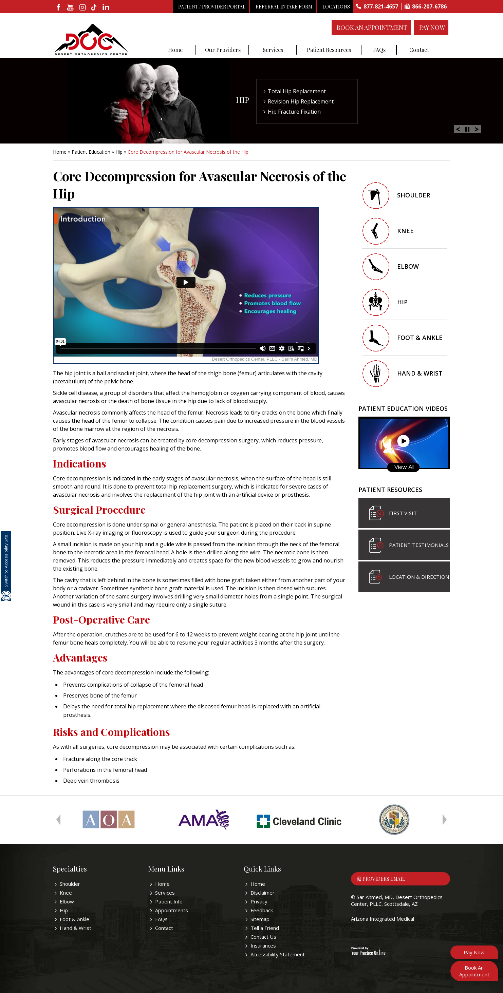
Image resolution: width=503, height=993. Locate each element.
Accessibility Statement (277, 954)
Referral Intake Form (284, 6)
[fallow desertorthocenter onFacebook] (59, 7)
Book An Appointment (372, 27)
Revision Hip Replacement (301, 101)
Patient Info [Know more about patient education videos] (169, 901)
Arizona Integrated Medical (382, 918)
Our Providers (223, 49)
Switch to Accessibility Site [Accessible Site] (5, 561)
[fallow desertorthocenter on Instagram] (83, 7)
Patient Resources (329, 49)
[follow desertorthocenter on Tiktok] (94, 7)
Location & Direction (419, 576)
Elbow (408, 266)
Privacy (258, 901)
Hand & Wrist (420, 373)
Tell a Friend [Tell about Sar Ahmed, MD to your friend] (264, 927)
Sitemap (259, 919)
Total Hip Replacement (297, 91)
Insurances (263, 945)
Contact (419, 49)
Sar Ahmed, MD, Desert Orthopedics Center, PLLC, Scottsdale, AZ (397, 900)
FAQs (379, 49)
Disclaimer (262, 892)
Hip (242, 99)
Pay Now (432, 27)
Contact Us (263, 936)
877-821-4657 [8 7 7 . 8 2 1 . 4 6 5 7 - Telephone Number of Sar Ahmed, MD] (381, 6)
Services (273, 49)
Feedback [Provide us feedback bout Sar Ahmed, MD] (261, 910)
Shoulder (413, 195)
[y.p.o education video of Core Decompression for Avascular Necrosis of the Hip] (186, 285)
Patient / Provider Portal (211, 6)
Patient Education (91, 152)
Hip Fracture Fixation (294, 111)
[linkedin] (106, 7)
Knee (405, 231)
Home (175, 49)
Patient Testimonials (419, 544)
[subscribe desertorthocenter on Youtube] (71, 7)
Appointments (171, 910)
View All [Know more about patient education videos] (404, 466)
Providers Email (383, 879)
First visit (403, 513)
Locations (336, 6)
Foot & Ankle (420, 337)
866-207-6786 (429, 6)
